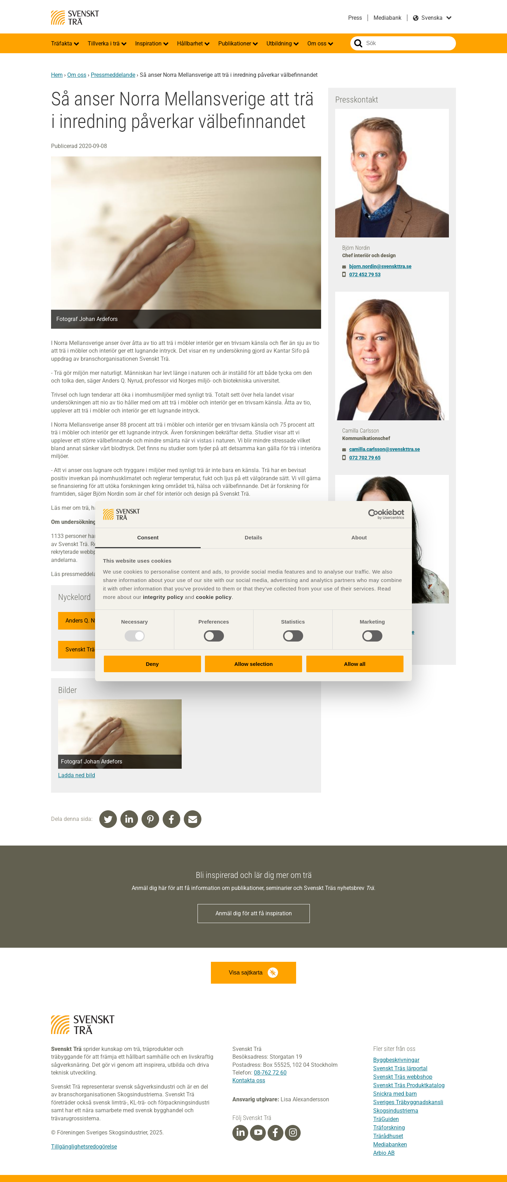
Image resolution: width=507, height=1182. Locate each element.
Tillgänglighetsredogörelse (84, 1146)
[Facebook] (275, 1132)
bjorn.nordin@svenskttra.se (380, 266)
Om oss (317, 43)
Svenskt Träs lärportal (400, 1068)
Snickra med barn (395, 1093)
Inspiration (149, 43)
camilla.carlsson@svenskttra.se (384, 449)
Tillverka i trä (104, 43)
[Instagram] (293, 1132)
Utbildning (280, 43)
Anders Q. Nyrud (85, 620)
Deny (152, 664)
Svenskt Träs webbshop (402, 1076)
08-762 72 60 (270, 1072)
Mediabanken (390, 1144)
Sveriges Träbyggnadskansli (408, 1102)
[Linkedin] (240, 1132)
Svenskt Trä (75, 18)
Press (355, 17)
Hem (57, 75)
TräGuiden (386, 1119)
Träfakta (62, 43)
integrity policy (163, 597)
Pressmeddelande (113, 75)
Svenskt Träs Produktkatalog (409, 1085)
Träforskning (389, 1127)
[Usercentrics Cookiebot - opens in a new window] (373, 514)
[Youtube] (258, 1132)
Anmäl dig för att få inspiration (253, 913)
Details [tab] (253, 537)
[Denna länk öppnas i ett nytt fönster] (120, 775)
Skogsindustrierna (395, 1110)
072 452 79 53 (365, 274)
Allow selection (253, 664)
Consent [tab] (148, 537)
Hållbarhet (190, 43)
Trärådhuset (388, 1136)
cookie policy (214, 597)
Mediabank (387, 17)
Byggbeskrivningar (396, 1060)
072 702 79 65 (365, 457)
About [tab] (359, 537)
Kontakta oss (248, 1080)
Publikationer (235, 43)
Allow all (354, 664)
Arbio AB (384, 1153)
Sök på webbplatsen (358, 43)
